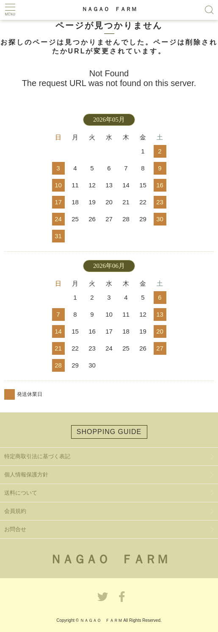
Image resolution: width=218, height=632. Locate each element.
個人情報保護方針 (26, 474)
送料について (20, 493)
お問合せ (15, 529)
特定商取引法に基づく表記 (37, 456)
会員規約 (15, 511)
